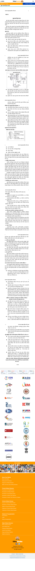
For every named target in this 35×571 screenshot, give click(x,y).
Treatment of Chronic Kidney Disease (9, 522)
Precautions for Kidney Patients (8, 503)
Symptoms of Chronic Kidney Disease (9, 516)
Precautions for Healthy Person (8, 502)
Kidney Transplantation (6, 531)
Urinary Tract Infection (6, 542)
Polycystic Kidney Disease (7, 540)
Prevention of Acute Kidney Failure (8, 505)
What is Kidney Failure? (6, 536)
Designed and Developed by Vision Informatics (17, 569)
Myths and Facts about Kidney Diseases (10, 496)
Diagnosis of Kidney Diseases (8, 494)
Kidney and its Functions (7, 492)
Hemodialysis (4, 527)
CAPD (3, 529)
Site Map (13, 566)
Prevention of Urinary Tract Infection (9, 507)
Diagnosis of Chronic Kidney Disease (9, 520)
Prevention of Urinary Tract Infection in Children (11, 509)
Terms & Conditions (19, 566)
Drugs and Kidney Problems (7, 544)
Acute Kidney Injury (6, 538)
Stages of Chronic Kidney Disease (8, 518)
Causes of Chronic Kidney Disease (8, 514)
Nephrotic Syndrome (6, 546)
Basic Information (5, 491)
